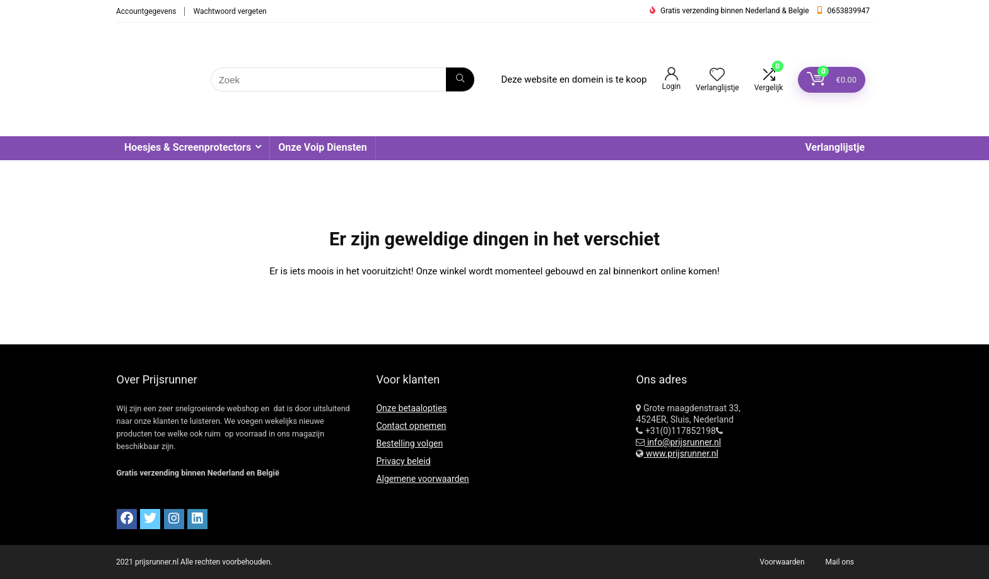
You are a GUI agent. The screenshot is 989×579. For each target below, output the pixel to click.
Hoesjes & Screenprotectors (187, 147)
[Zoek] (460, 79)
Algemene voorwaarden (422, 479)
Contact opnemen (411, 426)
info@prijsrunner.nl (683, 442)
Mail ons (840, 562)
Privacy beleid (403, 461)
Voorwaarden (782, 562)
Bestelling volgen (409, 443)
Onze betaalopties (411, 408)
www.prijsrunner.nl (680, 453)
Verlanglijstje (835, 147)
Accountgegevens (146, 11)
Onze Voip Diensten (322, 147)
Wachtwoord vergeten (229, 11)
